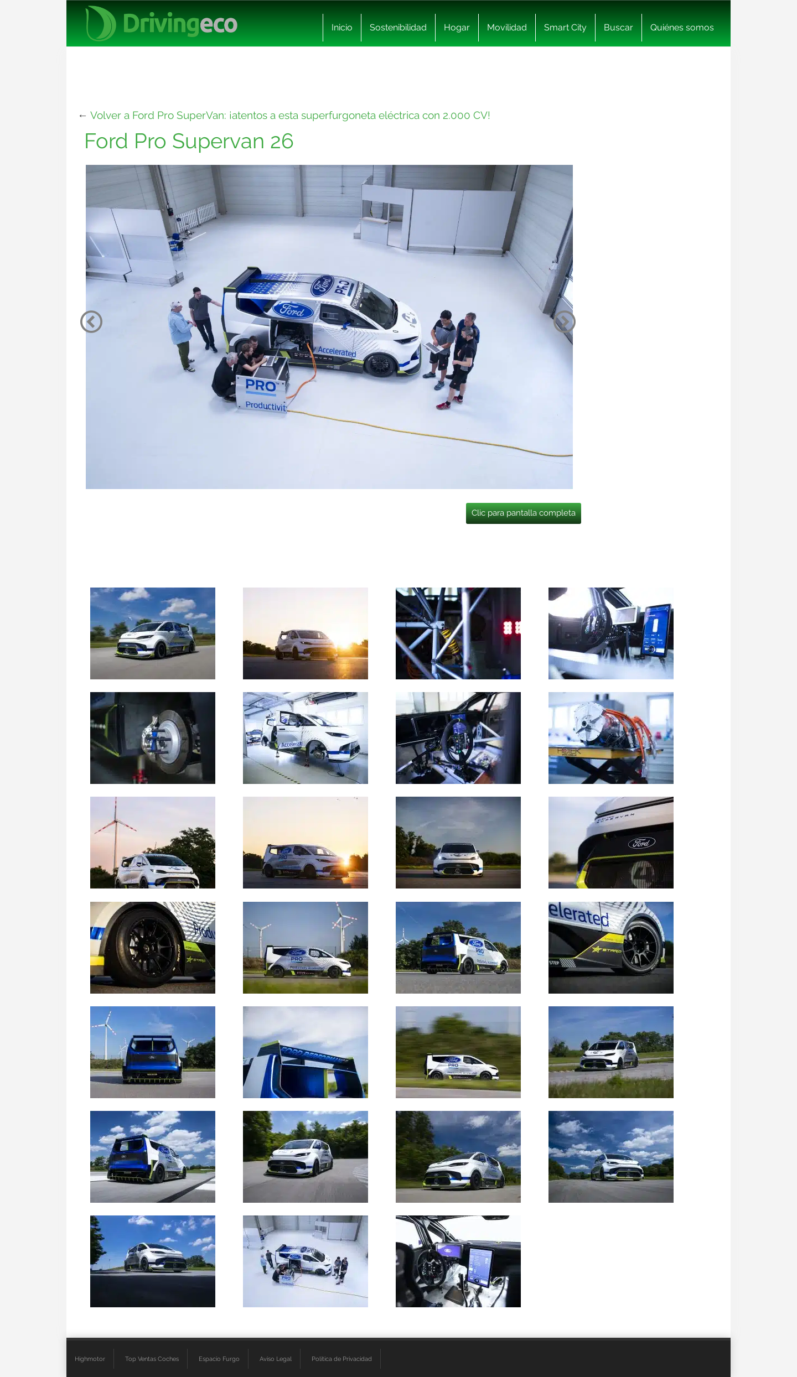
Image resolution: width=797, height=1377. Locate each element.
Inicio (342, 27)
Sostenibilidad (398, 27)
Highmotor (90, 1359)
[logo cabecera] (161, 23)
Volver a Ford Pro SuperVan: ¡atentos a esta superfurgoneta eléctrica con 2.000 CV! (290, 115)
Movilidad (507, 27)
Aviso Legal (276, 1359)
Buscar (618, 27)
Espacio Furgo (219, 1359)
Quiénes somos (682, 27)
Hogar (457, 27)
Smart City (565, 27)
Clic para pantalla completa (524, 513)
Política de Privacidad (342, 1359)
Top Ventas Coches (152, 1359)
